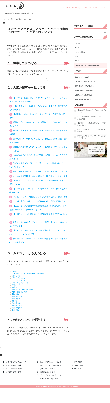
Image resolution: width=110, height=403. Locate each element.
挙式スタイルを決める (82, 77)
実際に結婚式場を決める (83, 99)
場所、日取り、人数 (19, 292)
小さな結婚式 (17, 296)
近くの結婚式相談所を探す (71, 7)
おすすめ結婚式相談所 (14, 368)
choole (14, 271)
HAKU (77, 61)
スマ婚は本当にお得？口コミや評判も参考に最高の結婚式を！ (39, 201)
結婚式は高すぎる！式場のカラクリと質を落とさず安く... (91, 137)
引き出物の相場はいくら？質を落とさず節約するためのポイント (40, 171)
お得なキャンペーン (19, 276)
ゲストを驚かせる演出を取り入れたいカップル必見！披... (91, 118)
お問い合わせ (79, 365)
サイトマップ (79, 368)
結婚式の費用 (17, 305)
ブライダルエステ (18, 278)
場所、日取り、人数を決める (84, 86)
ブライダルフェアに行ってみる (85, 81)
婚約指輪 (15, 294)
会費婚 (14, 287)
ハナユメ (78, 43)
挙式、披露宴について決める (51, 362)
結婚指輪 (15, 310)
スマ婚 (77, 47)
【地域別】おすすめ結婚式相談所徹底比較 (28, 273)
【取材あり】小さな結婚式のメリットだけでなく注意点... (91, 124)
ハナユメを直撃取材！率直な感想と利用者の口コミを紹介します (40, 176)
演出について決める (47, 368)
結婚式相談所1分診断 (14, 365)
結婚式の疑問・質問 (13, 372)
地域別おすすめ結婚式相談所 (23, 289)
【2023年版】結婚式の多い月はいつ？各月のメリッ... (91, 111)
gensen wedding (80, 52)
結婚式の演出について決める (84, 90)
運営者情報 (78, 362)
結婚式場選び (17, 308)
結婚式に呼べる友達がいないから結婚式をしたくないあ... (91, 130)
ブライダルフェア (18, 280)
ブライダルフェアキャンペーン (94, 7)
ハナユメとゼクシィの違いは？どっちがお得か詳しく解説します (40, 197)
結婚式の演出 (17, 303)
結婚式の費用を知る (47, 372)
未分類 (14, 301)
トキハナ (78, 56)
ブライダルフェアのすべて (16, 362)
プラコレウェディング (20, 282)
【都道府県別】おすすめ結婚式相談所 (87, 65)
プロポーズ (16, 285)
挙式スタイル (17, 298)
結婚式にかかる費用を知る (83, 95)
